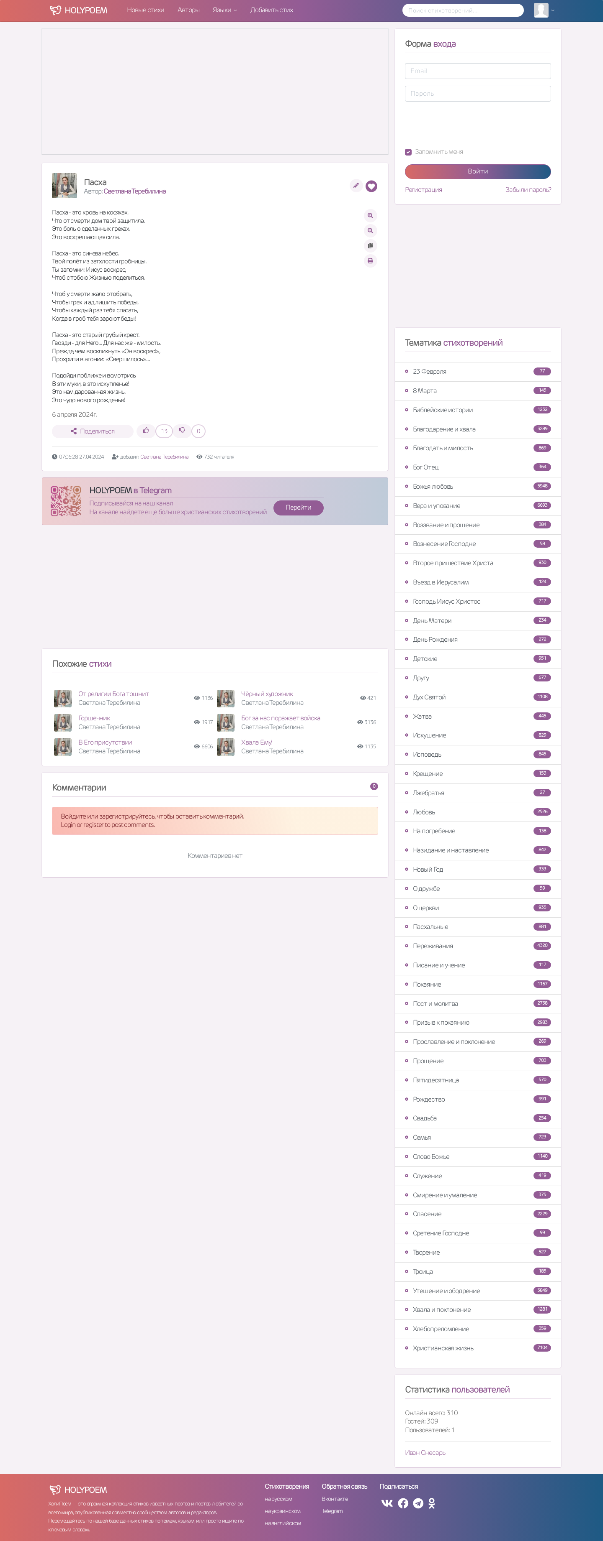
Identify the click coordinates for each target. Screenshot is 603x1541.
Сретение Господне (478, 1233)
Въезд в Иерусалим (478, 582)
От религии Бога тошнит (113, 693)
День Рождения (478, 639)
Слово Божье (478, 1156)
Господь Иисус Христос (478, 601)
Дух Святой (478, 697)
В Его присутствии (105, 742)
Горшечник (94, 718)
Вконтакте (335, 1499)
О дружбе (478, 888)
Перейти (298, 507)
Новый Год (478, 869)
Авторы (188, 9)
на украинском (283, 1511)
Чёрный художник (267, 693)
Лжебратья (478, 792)
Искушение (478, 735)
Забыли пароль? (528, 190)
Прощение (478, 1060)
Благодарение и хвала (478, 429)
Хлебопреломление (478, 1328)
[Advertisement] (215, 590)
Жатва (478, 716)
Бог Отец (478, 467)
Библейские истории (478, 410)
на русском (278, 1499)
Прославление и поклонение (478, 1041)
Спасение (478, 1213)
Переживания (478, 945)
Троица (478, 1271)
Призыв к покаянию (478, 1022)
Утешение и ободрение (478, 1290)
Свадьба (478, 1118)
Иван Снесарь (425, 1452)
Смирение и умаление (478, 1195)
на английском (283, 1523)
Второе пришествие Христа (478, 563)
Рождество (478, 1099)
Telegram (332, 1511)
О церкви (478, 907)
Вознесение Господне (478, 543)
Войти (478, 171)
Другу (478, 678)
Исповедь (478, 754)
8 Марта (478, 390)
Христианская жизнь (478, 1348)
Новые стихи (145, 9)
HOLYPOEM (110, 490)
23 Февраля (478, 371)
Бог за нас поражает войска (280, 718)
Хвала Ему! (256, 742)
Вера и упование (478, 505)
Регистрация (423, 190)
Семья (478, 1137)
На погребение (478, 831)
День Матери (478, 620)
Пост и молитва (478, 1003)
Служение (478, 1175)
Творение (478, 1252)
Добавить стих (271, 9)
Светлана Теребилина (134, 191)
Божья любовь (478, 486)
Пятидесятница (478, 1080)
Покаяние (478, 984)
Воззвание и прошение (478, 524)
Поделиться (93, 431)
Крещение (478, 773)
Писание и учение (478, 965)
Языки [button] (222, 9)
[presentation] (468, 124)
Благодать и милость (478, 448)
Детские (478, 658)
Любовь (478, 812)
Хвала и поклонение (478, 1309)
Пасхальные (478, 926)
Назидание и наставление (478, 850)
